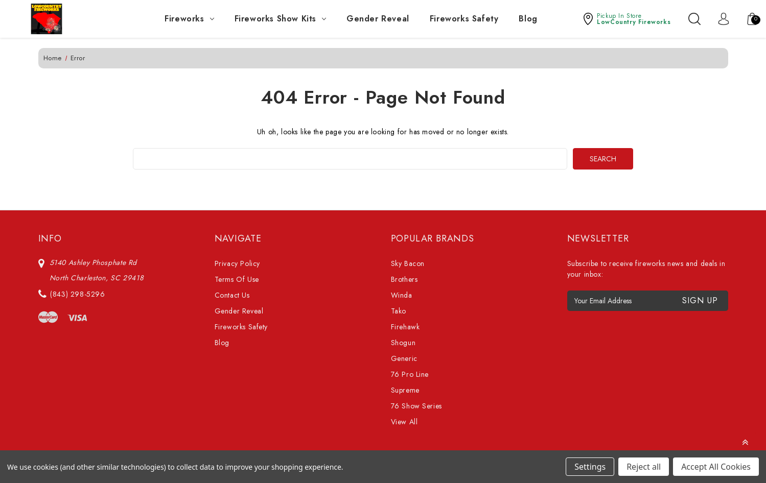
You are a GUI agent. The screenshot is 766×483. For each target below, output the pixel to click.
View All (404, 422)
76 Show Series (416, 406)
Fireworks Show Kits (280, 19)
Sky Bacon (408, 263)
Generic (404, 358)
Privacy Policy (237, 263)
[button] (626, 19)
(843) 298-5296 (77, 294)
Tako (398, 311)
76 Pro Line (410, 374)
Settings (590, 466)
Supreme (405, 390)
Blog (528, 19)
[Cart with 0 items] (747, 19)
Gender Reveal (377, 19)
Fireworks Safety (464, 19)
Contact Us (232, 295)
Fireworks (189, 19)
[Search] (694, 19)
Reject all (643, 466)
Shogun (403, 342)
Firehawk (405, 327)
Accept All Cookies (716, 466)
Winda (401, 295)
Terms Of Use (237, 279)
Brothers (404, 279)
